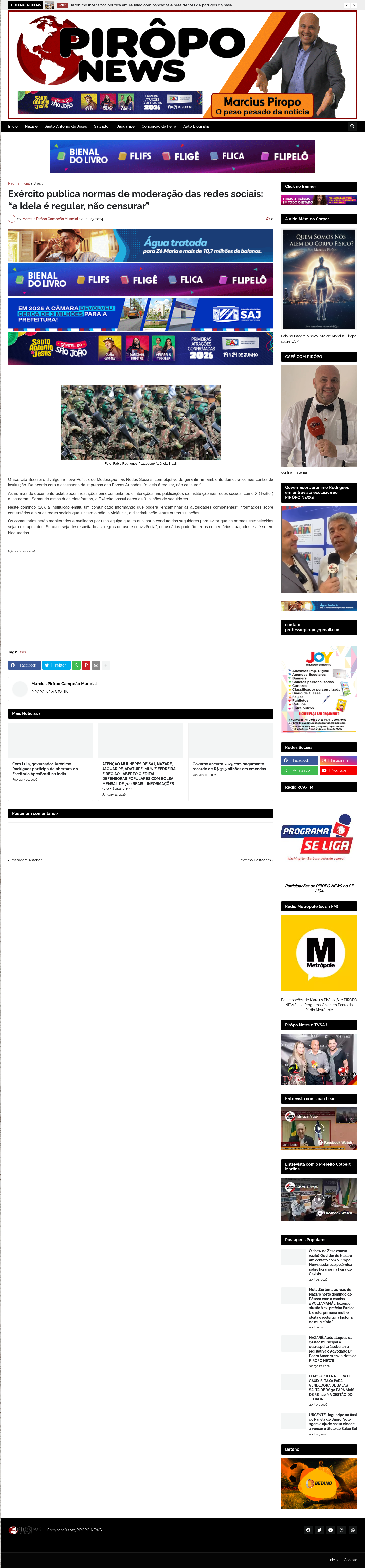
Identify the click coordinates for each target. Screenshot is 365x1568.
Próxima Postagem (255, 923)
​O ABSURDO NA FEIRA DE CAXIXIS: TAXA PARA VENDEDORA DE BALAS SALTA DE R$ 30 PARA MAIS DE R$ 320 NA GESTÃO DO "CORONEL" (331, 1387)
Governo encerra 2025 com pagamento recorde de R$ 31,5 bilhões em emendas (229, 829)
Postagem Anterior (26, 923)
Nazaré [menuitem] (31, 126)
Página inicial (19, 183)
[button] (347, 5)
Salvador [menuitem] (102, 126)
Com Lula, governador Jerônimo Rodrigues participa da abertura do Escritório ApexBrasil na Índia (45, 832)
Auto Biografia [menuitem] (196, 126)
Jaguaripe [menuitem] (126, 126)
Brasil (38, 183)
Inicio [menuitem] (13, 126)
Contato (350, 1560)
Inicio (333, 1560)
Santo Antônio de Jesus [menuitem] (66, 126)
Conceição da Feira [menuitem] (159, 126)
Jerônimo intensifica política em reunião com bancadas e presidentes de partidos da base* (151, 5)
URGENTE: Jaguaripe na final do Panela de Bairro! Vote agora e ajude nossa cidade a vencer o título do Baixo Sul (333, 1422)
